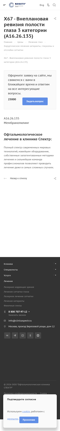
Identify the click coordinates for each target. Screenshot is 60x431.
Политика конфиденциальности (20, 393)
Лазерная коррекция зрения (19, 287)
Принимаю (29, 419)
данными (12, 418)
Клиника (8, 264)
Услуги (7, 275)
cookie (26, 411)
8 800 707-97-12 (17, 311)
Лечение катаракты (14, 301)
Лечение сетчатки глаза (16, 291)
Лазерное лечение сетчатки (18, 296)
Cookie (43, 393)
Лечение (8, 281)
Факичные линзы (13, 305)
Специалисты (11, 269)
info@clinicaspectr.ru (20, 320)
